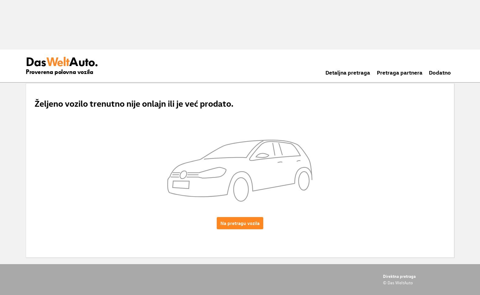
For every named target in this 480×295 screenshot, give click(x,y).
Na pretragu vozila (240, 223)
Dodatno (440, 72)
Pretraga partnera (399, 72)
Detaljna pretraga (347, 72)
